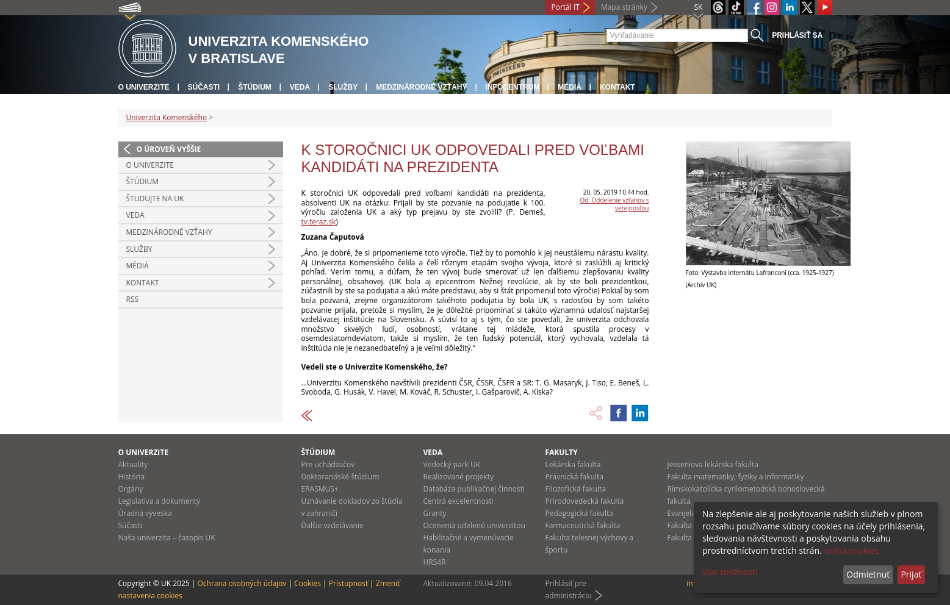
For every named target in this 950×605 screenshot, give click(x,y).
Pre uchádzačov (328, 464)
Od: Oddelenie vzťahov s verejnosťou (614, 204)
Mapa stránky (624, 7)
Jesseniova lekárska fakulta (713, 464)
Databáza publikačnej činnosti (474, 489)
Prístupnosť (348, 583)
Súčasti (204, 87)
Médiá (569, 87)
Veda (300, 87)
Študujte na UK (155, 198)
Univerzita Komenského (166, 117)
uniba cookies (851, 550)
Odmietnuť (868, 574)
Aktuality (133, 464)
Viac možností (729, 572)
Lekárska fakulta (573, 464)
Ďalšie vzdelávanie (332, 525)
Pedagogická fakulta (579, 513)
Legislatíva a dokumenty (159, 501)
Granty (435, 513)
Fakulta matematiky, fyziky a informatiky (736, 476)
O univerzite (144, 87)
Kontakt (617, 87)
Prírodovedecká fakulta (584, 501)
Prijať (911, 574)
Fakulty (561, 452)
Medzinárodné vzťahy (421, 87)
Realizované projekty (458, 476)
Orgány (130, 489)
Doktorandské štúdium (340, 476)
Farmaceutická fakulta (583, 525)
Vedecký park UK (452, 464)
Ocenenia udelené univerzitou (474, 525)
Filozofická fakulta (575, 489)
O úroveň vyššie (169, 149)
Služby (343, 87)
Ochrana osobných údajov (241, 583)
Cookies (307, 583)
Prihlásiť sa (797, 35)
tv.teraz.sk (318, 222)
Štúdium (255, 87)
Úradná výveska (145, 513)
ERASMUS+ (320, 489)
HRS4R (434, 562)
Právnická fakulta (574, 476)
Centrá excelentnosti (458, 501)
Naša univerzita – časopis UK (166, 537)
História (131, 476)
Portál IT (566, 7)
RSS (132, 299)
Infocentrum (513, 87)
